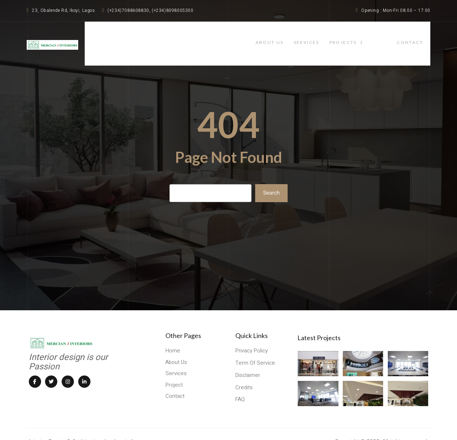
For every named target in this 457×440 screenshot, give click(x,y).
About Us (289, 37)
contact (417, 37)
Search (271, 180)
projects (374, 37)
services (330, 37)
